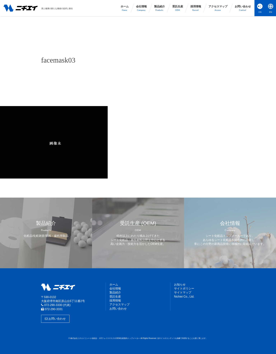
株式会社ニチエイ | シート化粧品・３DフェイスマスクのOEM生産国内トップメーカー (21, 8)
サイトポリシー (184, 288)
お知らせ (180, 284)
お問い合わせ (55, 318)
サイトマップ (182, 292)
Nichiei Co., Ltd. (184, 296)
